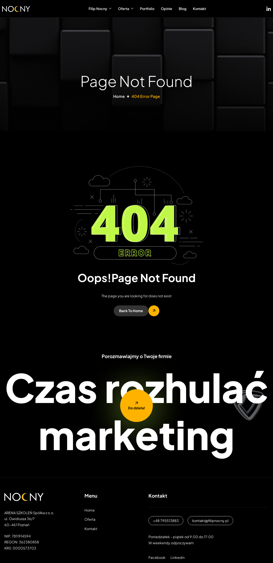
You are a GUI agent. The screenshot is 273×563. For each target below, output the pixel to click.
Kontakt (199, 8)
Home (89, 510)
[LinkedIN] (268, 8)
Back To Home (131, 310)
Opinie (166, 8)
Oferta (125, 8)
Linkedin (177, 557)
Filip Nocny (100, 8)
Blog (182, 8)
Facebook (156, 557)
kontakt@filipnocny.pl (210, 520)
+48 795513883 (166, 520)
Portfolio (147, 8)
